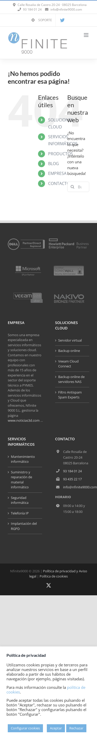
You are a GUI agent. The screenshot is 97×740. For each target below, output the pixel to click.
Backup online (69, 350)
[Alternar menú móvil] (86, 35)
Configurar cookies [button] (25, 728)
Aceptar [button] (56, 728)
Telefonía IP (20, 513)
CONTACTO (59, 183)
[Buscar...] (78, 187)
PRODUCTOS (60, 154)
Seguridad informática (19, 500)
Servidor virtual (70, 340)
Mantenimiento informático (23, 459)
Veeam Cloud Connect (68, 364)
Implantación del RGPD (24, 526)
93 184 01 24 (72, 471)
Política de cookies (54, 576)
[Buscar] (72, 187)
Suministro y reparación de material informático (21, 480)
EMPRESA (57, 173)
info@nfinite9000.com (66, 9)
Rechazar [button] (76, 728)
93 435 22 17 (72, 479)
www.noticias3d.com (24, 420)
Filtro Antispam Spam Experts (70, 395)
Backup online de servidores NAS (71, 379)
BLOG (53, 163)
